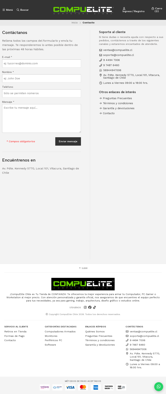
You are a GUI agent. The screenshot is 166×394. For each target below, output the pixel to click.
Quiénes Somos (95, 331)
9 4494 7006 (109, 60)
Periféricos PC (53, 340)
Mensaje (8, 102)
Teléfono (7, 87)
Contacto (107, 113)
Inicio (74, 22)
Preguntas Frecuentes (115, 98)
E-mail (7, 57)
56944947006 (110, 70)
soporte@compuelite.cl (116, 55)
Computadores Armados (60, 331)
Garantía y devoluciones (116, 108)
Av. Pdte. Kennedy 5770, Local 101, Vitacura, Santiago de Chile (129, 76)
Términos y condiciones (116, 103)
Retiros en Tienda (15, 331)
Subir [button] (83, 268)
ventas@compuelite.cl (115, 50)
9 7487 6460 (109, 65)
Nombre (8, 72)
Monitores (51, 335)
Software (50, 344)
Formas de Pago (14, 335)
